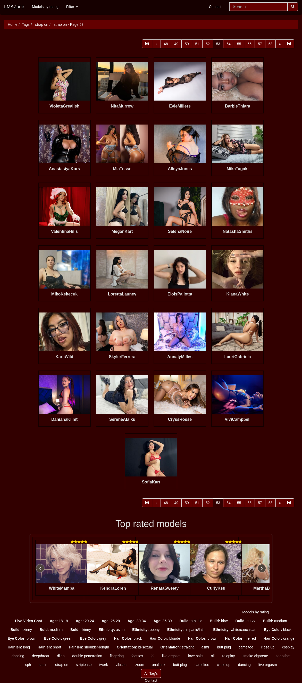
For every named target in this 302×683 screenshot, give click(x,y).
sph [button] (28, 665)
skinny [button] (21, 630)
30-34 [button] (137, 621)
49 (176, 44)
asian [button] (111, 630)
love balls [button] (195, 656)
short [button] (49, 647)
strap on (41, 24)
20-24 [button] (85, 621)
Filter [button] (72, 7)
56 (249, 44)
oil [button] (213, 656)
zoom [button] (139, 665)
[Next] (279, 43)
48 (166, 44)
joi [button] (152, 656)
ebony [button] (146, 630)
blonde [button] (165, 638)
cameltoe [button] (246, 647)
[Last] (289, 43)
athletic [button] (191, 621)
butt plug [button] (224, 647)
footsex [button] (137, 656)
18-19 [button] (59, 621)
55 (239, 44)
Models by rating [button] (255, 612)
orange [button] (279, 638)
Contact (215, 7)
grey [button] (93, 638)
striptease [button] (84, 665)
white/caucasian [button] (234, 630)
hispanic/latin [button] (186, 630)
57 (260, 44)
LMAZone (14, 6)
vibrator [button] (122, 665)
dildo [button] (61, 656)
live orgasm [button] (171, 656)
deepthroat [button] (40, 656)
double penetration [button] (87, 656)
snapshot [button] (283, 656)
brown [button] (21, 638)
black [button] (278, 630)
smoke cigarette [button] (255, 656)
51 (197, 44)
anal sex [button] (158, 665)
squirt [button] (43, 665)
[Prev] (156, 43)
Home (12, 24)
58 (271, 44)
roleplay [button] (228, 656)
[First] (147, 43)
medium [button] (275, 621)
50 (187, 44)
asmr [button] (205, 647)
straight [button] (177, 647)
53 (218, 44)
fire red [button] (240, 638)
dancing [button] (18, 656)
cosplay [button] (288, 647)
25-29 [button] (111, 621)
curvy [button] (245, 621)
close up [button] (267, 647)
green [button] (58, 638)
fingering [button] (117, 656)
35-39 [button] (163, 621)
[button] (28, 620)
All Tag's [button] (150, 673)
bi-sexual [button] (135, 647)
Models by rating (45, 7)
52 (208, 44)
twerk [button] (103, 665)
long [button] (19, 647)
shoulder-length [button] (89, 647)
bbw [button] (219, 621)
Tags (26, 24)
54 (228, 44)
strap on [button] (61, 665)
